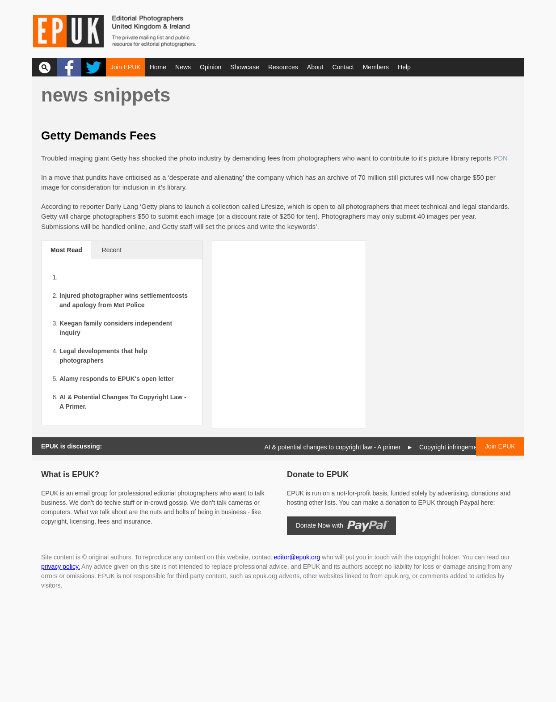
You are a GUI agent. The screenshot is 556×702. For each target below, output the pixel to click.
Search (44, 67)
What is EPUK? (70, 474)
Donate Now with (319, 525)
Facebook (69, 67)
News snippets (105, 95)
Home (158, 67)
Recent (112, 250)
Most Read (66, 250)
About (315, 67)
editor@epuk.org (297, 557)
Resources (283, 67)
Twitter (93, 67)
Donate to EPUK (318, 474)
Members (376, 67)
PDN (500, 158)
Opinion (210, 67)
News (183, 67)
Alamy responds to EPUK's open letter (116, 378)
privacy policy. (60, 566)
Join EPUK (125, 67)
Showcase (244, 67)
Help (404, 67)
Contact (343, 67)
